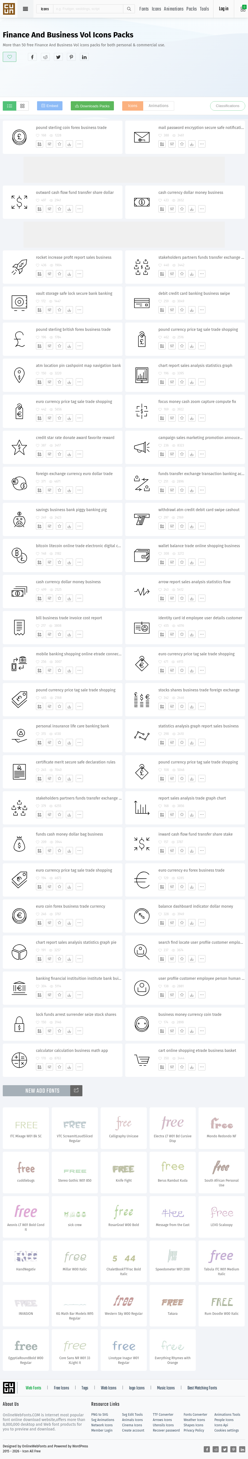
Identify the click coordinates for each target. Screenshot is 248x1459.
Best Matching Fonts (202, 1388)
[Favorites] (59, 144)
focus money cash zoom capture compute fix (197, 401)
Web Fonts (33, 1388)
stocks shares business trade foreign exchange (199, 690)
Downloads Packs (94, 106)
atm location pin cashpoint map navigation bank (78, 365)
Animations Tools (227, 1415)
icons (45, 9)
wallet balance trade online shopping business (199, 546)
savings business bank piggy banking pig (71, 510)
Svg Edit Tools (132, 1415)
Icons (156, 9)
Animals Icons (132, 1420)
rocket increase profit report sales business (73, 257)
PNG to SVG (99, 1415)
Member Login (102, 1430)
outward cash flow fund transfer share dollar (75, 192)
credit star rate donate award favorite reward (75, 437)
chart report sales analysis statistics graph (195, 365)
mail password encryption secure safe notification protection (201, 127)
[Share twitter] (58, 57)
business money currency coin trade (189, 1014)
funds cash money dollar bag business (69, 834)
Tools (204, 9)
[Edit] (49, 144)
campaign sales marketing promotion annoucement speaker (201, 437)
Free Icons (61, 1388)
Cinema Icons (132, 1425)
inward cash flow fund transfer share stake (195, 834)
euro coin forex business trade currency (70, 906)
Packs (191, 9)
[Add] (39, 144)
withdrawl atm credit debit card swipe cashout (198, 510)
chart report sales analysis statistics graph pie (76, 942)
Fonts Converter (195, 1415)
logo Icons (137, 1388)
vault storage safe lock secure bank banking (74, 293)
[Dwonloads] (69, 144)
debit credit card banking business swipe (194, 293)
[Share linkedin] (84, 57)
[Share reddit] (45, 57)
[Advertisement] (124, 78)
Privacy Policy (194, 1430)
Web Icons (108, 1388)
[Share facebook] (32, 57)
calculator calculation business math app (72, 1050)
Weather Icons (194, 1420)
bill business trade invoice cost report (69, 618)
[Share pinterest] (71, 57)
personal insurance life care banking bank (72, 726)
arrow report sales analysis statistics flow (194, 582)
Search (128, 9)
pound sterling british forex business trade (73, 329)
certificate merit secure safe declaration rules (75, 762)
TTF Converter (163, 1415)
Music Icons (166, 1388)
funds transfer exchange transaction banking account (201, 473)
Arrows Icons (162, 1420)
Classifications (227, 106)
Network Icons (102, 1425)
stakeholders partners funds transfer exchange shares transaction (79, 798)
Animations (174, 9)
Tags (85, 1388)
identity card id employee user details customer (200, 618)
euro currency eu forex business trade (191, 870)
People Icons (224, 1420)
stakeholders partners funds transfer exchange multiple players (201, 257)
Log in (223, 9)
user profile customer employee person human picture (201, 978)
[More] (79, 144)
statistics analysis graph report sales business (198, 726)
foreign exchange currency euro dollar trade (74, 473)
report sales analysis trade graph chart (192, 798)
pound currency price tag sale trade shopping (198, 329)
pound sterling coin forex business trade (71, 127)
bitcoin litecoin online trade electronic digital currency (79, 546)
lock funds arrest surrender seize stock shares (76, 1014)
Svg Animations (102, 1420)
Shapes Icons (193, 1425)
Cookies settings (227, 1430)
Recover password (166, 1430)
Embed (52, 106)
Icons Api (221, 1425)
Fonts (144, 9)
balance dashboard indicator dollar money (195, 906)
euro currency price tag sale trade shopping (74, 401)
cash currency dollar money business (190, 192)
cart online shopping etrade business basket (197, 1050)
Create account (133, 1430)
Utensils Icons (163, 1425)
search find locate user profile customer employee (201, 942)
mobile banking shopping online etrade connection (79, 654)
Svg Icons (10, 9)
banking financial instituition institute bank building (79, 978)
